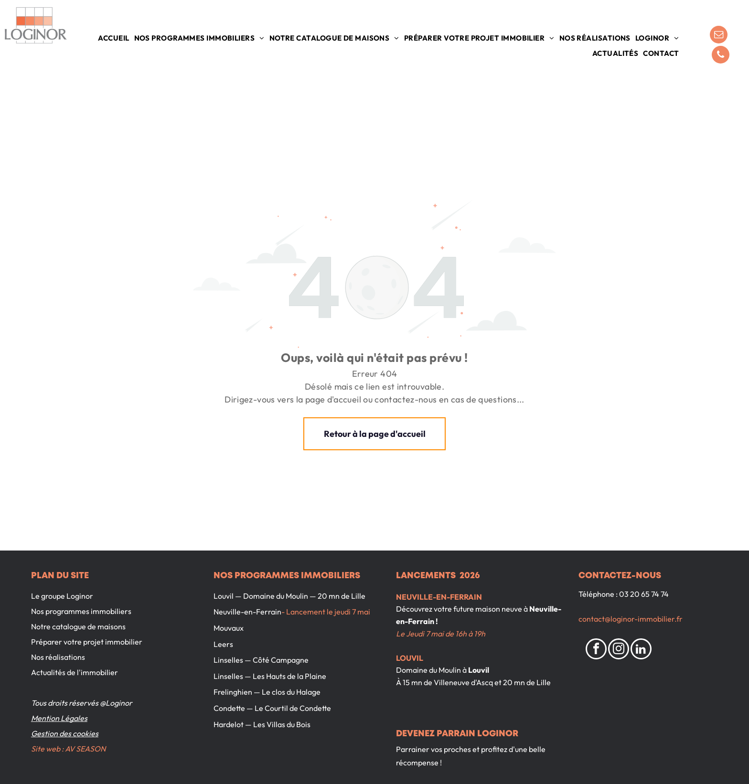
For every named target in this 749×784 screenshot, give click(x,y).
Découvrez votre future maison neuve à (462, 609)
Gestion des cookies (64, 733)
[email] (719, 36)
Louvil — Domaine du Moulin (261, 596)
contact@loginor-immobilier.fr (630, 619)
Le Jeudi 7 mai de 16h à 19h (440, 633)
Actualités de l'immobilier (74, 672)
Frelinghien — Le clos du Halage (267, 692)
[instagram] (618, 650)
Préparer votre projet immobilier (86, 641)
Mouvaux (229, 628)
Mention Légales (59, 718)
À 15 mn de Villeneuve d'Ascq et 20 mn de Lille (473, 682)
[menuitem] (113, 38)
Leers (223, 644)
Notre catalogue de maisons (78, 626)
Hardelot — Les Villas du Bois (262, 724)
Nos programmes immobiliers (81, 611)
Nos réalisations (58, 657)
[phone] (720, 56)
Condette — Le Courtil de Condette (272, 708)
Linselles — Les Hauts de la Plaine (270, 676)
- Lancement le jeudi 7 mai (325, 611)
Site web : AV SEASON (68, 748)
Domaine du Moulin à (431, 670)
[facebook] (596, 650)
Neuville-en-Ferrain (247, 611)
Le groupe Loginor (62, 596)
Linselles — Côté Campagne (261, 660)
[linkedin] (641, 650)
